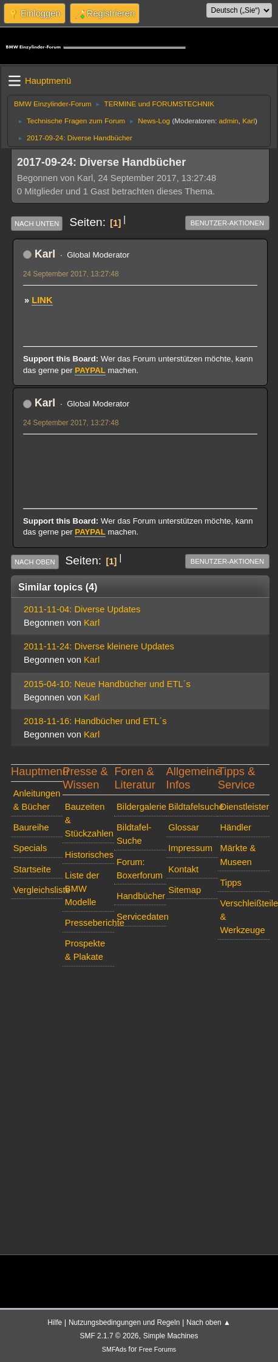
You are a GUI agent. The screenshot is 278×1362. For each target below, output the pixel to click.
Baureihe (31, 827)
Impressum (190, 848)
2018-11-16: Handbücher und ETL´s (95, 721)
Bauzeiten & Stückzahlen (89, 820)
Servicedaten (141, 917)
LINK (42, 300)
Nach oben (35, 562)
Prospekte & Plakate (85, 950)
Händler (235, 827)
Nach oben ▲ (208, 1322)
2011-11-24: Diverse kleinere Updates (99, 646)
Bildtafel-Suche (134, 834)
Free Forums (157, 1349)
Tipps (230, 883)
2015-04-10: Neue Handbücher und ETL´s (107, 684)
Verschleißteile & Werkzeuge (245, 916)
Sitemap (184, 890)
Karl (248, 121)
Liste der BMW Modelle (82, 889)
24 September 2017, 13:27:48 (71, 274)
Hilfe (54, 1322)
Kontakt (183, 869)
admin (229, 121)
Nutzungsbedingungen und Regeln (124, 1322)
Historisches (89, 855)
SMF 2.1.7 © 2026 (109, 1336)
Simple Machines (170, 1336)
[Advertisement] (140, 458)
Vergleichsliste (38, 890)
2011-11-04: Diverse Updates (82, 609)
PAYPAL (90, 370)
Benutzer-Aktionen (227, 223)
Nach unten (37, 223)
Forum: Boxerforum (140, 868)
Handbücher (141, 896)
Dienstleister (244, 807)
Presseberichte (90, 923)
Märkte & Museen (238, 854)
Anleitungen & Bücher (37, 800)
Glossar (183, 827)
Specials (30, 848)
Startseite (32, 869)
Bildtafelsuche (193, 807)
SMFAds (114, 1349)
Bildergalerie (141, 807)
